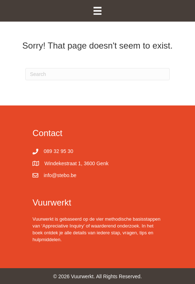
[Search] (97, 74)
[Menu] (97, 11)
